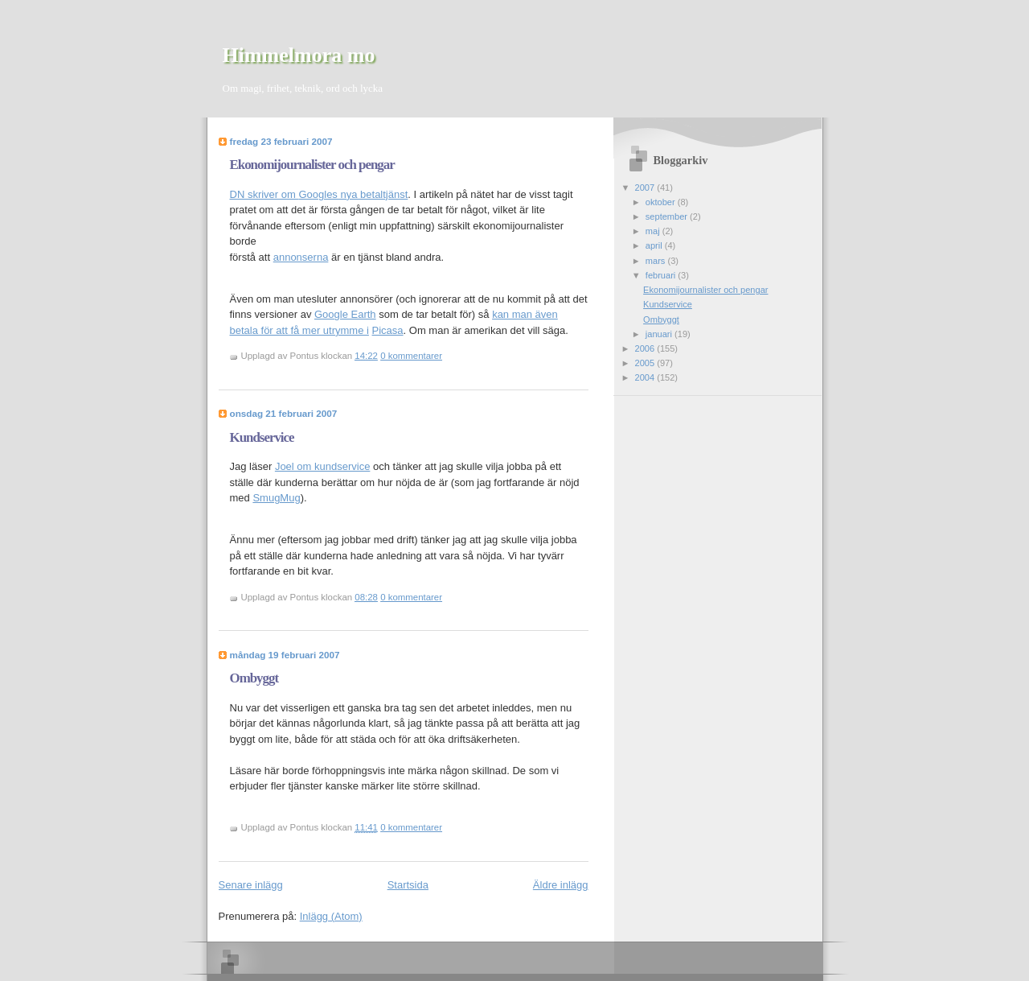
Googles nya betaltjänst (353, 194)
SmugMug (276, 498)
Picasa (388, 330)
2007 (646, 187)
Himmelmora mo (299, 55)
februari (662, 275)
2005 (646, 363)
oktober (662, 202)
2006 (646, 348)
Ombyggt (254, 678)
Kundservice (262, 437)
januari (660, 334)
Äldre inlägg (560, 885)
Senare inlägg (251, 885)
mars (657, 261)
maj (654, 231)
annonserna (301, 257)
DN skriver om (264, 194)
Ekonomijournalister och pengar (312, 164)
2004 (646, 377)
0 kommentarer (411, 356)
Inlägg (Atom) (331, 916)
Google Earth (345, 314)
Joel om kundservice (323, 466)
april (655, 245)
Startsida (407, 885)
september (668, 216)
